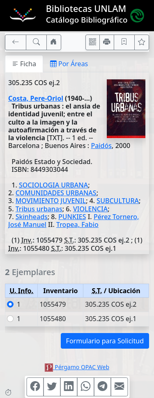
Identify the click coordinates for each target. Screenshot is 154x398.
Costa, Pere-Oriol (35, 98)
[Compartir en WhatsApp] (85, 386)
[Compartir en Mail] (119, 386)
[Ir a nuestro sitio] (53, 42)
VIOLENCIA (90, 208)
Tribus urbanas (39, 208)
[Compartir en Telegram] (102, 386)
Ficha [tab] (24, 63)
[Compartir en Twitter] (51, 386)
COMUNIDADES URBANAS (56, 192)
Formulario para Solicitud (105, 340)
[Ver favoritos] (141, 42)
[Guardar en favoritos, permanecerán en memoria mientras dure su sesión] (124, 42)
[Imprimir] (106, 42)
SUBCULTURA (118, 200)
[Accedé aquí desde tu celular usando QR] (92, 42)
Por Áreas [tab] (69, 63)
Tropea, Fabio (77, 224)
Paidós (101, 145)
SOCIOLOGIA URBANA (53, 185)
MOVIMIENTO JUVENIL (51, 200)
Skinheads (32, 216)
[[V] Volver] (15, 42)
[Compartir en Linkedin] (68, 386)
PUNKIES (72, 216)
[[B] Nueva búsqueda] (36, 42)
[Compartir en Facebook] (35, 386)
